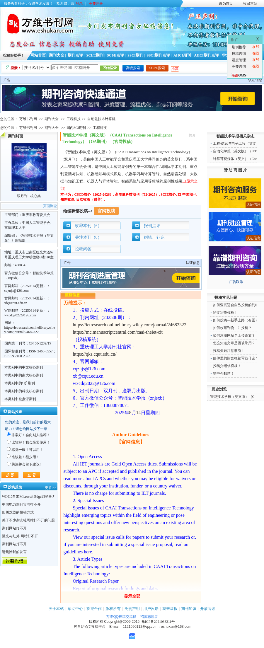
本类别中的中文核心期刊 (23, 367)
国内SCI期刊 (76, 128)
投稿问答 (83, 249)
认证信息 (255, 80)
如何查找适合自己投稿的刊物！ (237, 305)
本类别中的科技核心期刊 (23, 391)
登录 (79, 3)
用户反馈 (151, 608)
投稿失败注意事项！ (229, 351)
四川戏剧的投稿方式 (18, 512)
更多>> (50, 488)
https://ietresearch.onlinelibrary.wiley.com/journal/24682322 (29, 329)
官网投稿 (106, 211)
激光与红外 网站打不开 (20, 536)
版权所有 (113, 608)
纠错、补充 (154, 237)
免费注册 (96, 3)
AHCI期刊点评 (206, 55)
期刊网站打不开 (14, 528)
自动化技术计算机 (101, 119)
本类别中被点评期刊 (20, 399)
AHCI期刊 (182, 55)
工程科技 (74, 119)
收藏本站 (250, 3)
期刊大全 (56, 55)
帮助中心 (75, 608)
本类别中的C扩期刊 (19, 383)
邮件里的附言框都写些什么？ (236, 358)
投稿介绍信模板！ (227, 366)
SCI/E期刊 (94, 55)
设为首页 (226, 3)
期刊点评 (75, 55)
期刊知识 (188, 608)
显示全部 (132, 596)
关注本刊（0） (88, 237)
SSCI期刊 (135, 55)
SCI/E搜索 (157, 68)
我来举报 (170, 608)
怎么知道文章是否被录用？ (234, 343)
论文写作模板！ (225, 313)
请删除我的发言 (14, 552)
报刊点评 (152, 226)
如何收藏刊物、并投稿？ (232, 328)
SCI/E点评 (115, 55)
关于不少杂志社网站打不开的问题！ (30, 520)
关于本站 (56, 608)
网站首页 (38, 55)
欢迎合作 (94, 608)
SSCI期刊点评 (158, 55)
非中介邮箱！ (223, 373)
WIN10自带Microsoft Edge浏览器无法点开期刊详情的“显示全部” (51, 496)
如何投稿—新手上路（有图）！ (237, 320)
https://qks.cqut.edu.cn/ (95, 354)
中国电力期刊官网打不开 (21, 504)
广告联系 (236, 282)
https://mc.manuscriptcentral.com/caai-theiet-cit (118, 332)
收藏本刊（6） (88, 226)
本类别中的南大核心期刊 (23, 375)
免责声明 (132, 608)
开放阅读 (207, 608)
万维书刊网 (28, 119)
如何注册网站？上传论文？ (234, 335)
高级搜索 (133, 68)
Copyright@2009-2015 (121, 622)
